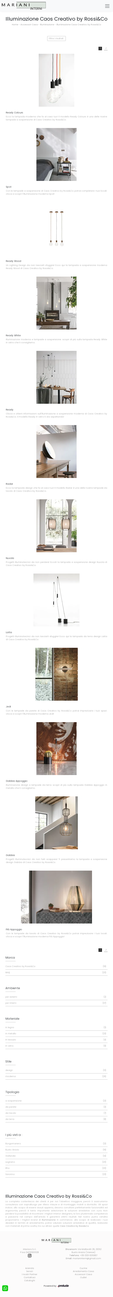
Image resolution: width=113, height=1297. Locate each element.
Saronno (55, 1174)
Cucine (83, 1268)
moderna (55, 1076)
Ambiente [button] (12, 988)
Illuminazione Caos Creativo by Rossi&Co (78, 24)
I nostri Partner (29, 1274)
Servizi (29, 1271)
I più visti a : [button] (13, 1135)
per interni (55, 1003)
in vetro (55, 1045)
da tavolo (55, 1113)
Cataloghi (29, 1280)
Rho (55, 1168)
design (55, 1070)
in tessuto (55, 1039)
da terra (55, 1119)
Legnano (55, 1162)
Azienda (29, 1268)
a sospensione (55, 1100)
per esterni (55, 996)
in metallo (55, 1033)
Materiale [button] (12, 1019)
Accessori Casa (29, 24)
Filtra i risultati (56, 38)
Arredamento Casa (83, 1271)
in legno (55, 1027)
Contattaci (30, 1277)
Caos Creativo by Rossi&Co (55, 966)
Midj (55, 972)
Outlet (83, 1277)
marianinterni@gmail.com (87, 1258)
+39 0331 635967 (88, 1255)
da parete (55, 1106)
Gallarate (55, 1155)
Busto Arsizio (55, 1149)
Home (15, 24)
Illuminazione (47, 24)
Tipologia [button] (12, 1092)
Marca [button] (10, 958)
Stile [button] (8, 1061)
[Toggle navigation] (107, 6)
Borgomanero (55, 1143)
